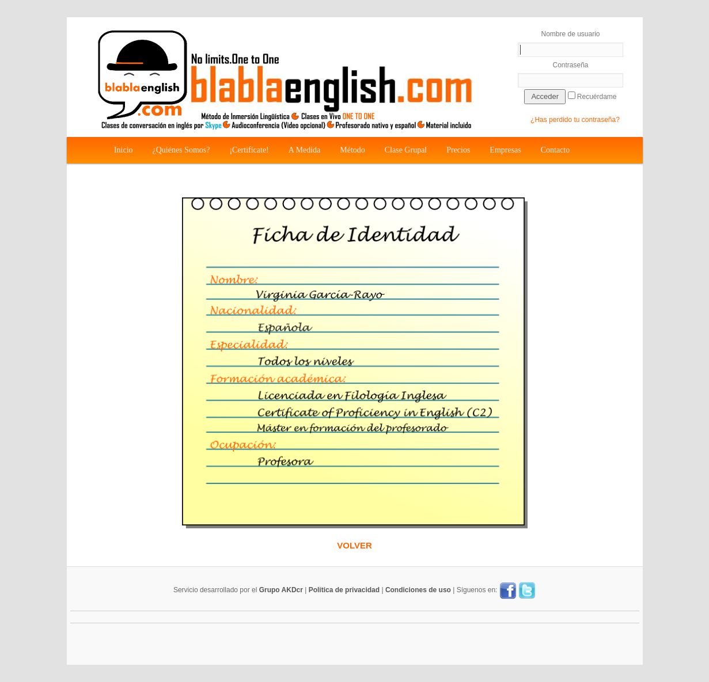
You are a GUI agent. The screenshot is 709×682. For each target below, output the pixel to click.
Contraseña (571, 74)
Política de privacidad (344, 590)
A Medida (305, 150)
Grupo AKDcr (281, 590)
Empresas (505, 150)
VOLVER (354, 545)
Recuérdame (592, 96)
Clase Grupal (406, 150)
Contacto (555, 150)
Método (352, 150)
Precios (458, 150)
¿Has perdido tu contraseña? (575, 120)
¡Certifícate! (248, 150)
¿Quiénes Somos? (181, 150)
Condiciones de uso (418, 590)
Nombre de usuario (571, 43)
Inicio (123, 150)
